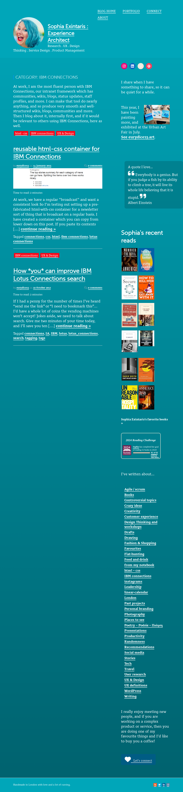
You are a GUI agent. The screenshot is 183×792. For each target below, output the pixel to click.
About (103, 17)
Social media (134, 652)
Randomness (134, 641)
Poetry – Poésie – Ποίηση (143, 625)
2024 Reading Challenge (141, 440)
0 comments (95, 165)
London (130, 598)
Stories (129, 658)
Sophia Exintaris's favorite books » (144, 421)
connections (34, 236)
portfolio (131, 11)
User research (135, 674)
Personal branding (138, 609)
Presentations (135, 630)
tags (42, 338)
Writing (130, 696)
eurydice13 (23, 165)
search (18, 338)
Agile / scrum (134, 489)
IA (47, 333)
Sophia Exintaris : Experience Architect (68, 33)
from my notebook (139, 565)
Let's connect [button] (138, 759)
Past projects (134, 603)
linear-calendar (136, 592)
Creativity (132, 511)
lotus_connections (83, 333)
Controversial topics (140, 500)
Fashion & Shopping (140, 543)
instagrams (133, 581)
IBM (54, 333)
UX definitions (135, 685)
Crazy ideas (133, 505)
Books (129, 495)
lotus (63, 333)
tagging (31, 338)
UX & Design (65, 133)
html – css (132, 570)
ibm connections (74, 236)
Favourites (132, 548)
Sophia (136, 447)
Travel (129, 669)
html (56, 236)
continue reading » (38, 229)
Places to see (134, 620)
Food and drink (136, 559)
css (48, 236)
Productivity (134, 636)
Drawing (131, 538)
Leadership (133, 587)
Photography (134, 614)
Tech (128, 663)
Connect (154, 11)
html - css (21, 133)
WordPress (132, 691)
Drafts (129, 532)
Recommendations (139, 647)
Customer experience (141, 516)
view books (155, 457)
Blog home (107, 11)
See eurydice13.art (137, 137)
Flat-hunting (134, 554)
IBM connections (42, 133)
